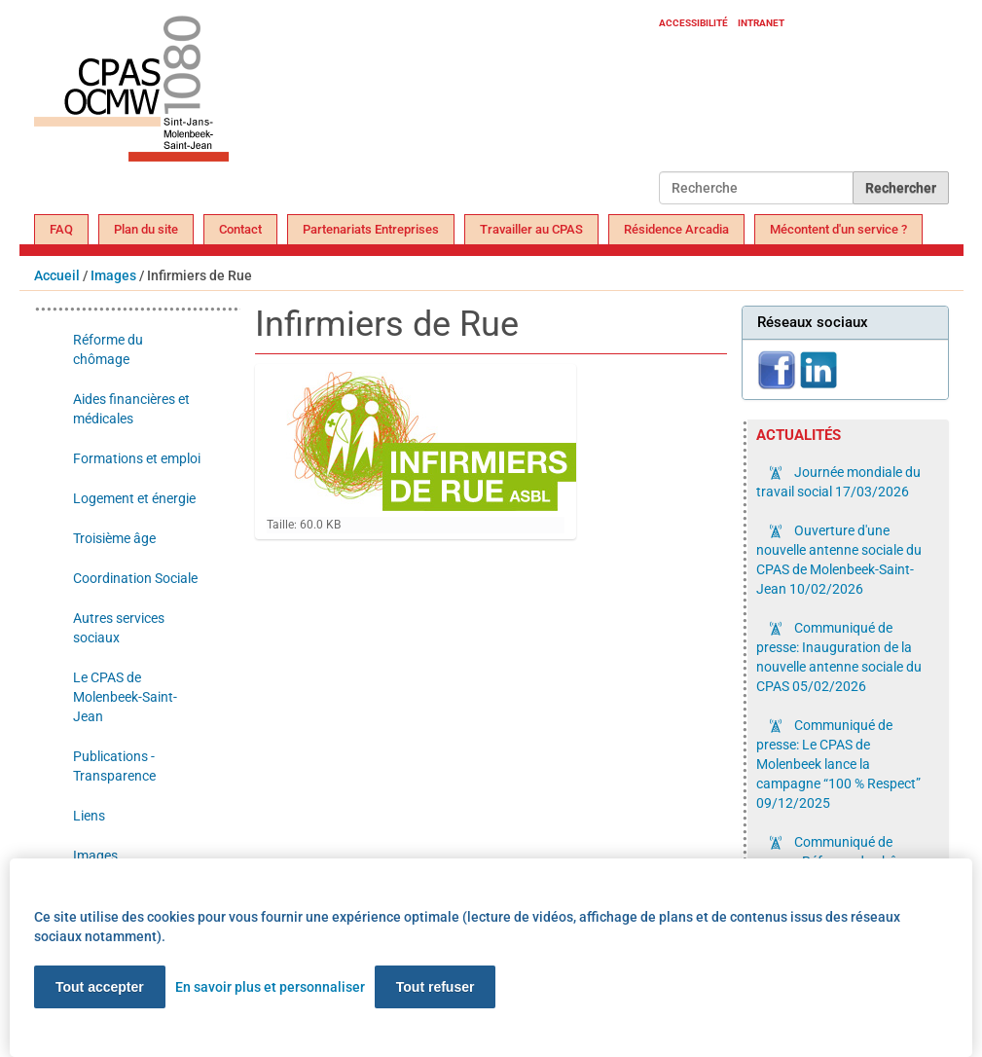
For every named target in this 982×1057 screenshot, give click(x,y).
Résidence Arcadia (676, 229)
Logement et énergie (134, 498)
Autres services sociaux (118, 627)
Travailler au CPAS (531, 229)
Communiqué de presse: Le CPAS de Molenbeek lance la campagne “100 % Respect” (838, 764)
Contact (240, 229)
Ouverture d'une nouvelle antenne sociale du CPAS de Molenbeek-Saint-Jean (839, 560)
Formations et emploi (136, 458)
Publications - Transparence (114, 766)
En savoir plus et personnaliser (270, 987)
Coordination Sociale (135, 578)
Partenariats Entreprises (371, 229)
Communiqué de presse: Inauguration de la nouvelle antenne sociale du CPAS (839, 657)
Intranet (761, 23)
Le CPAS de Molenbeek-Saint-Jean (125, 697)
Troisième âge (114, 538)
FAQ (61, 229)
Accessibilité (693, 23)
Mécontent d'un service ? (838, 229)
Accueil (57, 275)
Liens (89, 815)
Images (113, 275)
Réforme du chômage (108, 349)
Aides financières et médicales (131, 408)
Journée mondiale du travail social (838, 481)
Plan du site (146, 229)
